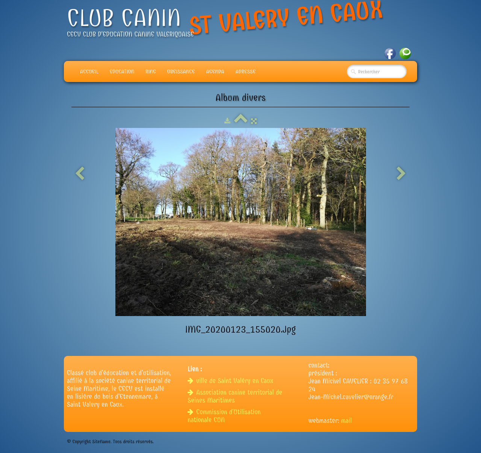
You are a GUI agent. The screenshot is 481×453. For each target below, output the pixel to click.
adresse (246, 71)
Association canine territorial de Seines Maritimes (235, 396)
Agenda (215, 71)
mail (346, 421)
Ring (150, 71)
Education (122, 71)
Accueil (89, 71)
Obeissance (181, 71)
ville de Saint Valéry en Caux (231, 381)
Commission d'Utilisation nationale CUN (224, 416)
